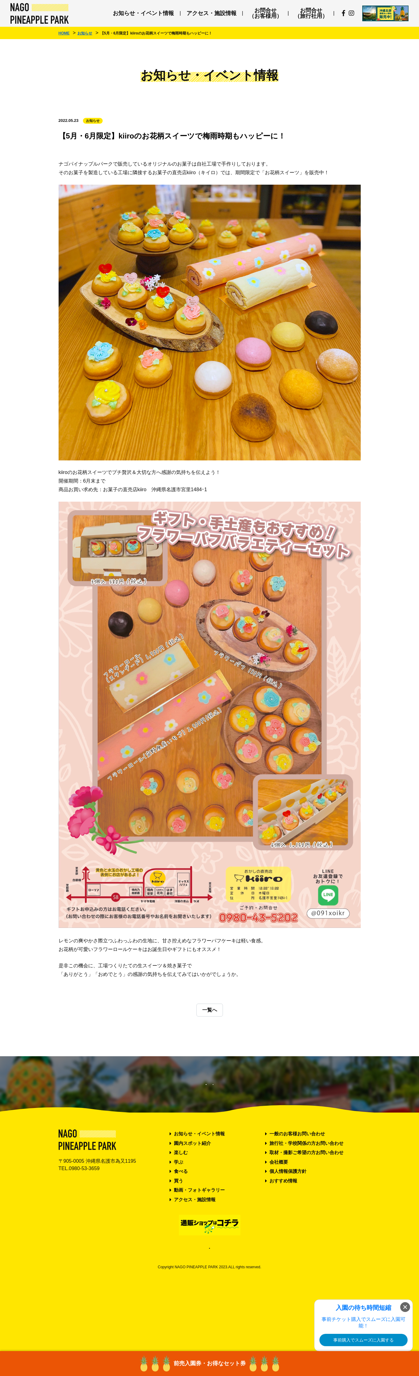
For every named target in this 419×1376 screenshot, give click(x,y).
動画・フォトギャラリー (199, 1251)
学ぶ (178, 1223)
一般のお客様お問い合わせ (297, 1195)
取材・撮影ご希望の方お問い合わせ (306, 1214)
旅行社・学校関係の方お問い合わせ (306, 1204)
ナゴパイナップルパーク (39, 13)
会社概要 (278, 1223)
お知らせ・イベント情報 (143, 13)
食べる (181, 1233)
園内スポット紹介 (192, 1204)
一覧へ (209, 1010)
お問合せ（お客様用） (265, 13)
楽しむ (181, 1214)
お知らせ (93, 120)
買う (178, 1242)
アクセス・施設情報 (211, 13)
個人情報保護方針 (287, 1233)
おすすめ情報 (283, 1242)
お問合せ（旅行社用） (311, 13)
